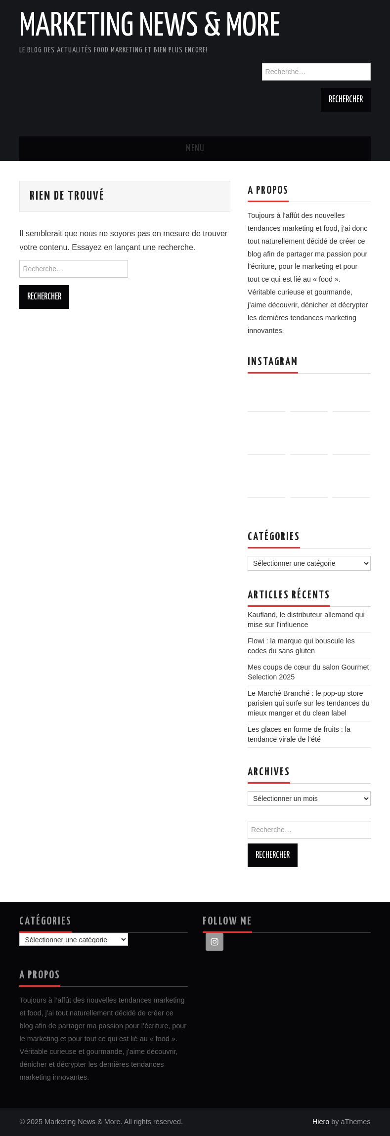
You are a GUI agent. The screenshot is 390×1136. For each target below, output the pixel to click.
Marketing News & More (149, 26)
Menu (195, 148)
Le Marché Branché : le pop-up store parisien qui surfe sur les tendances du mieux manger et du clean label (308, 703)
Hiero (320, 1122)
